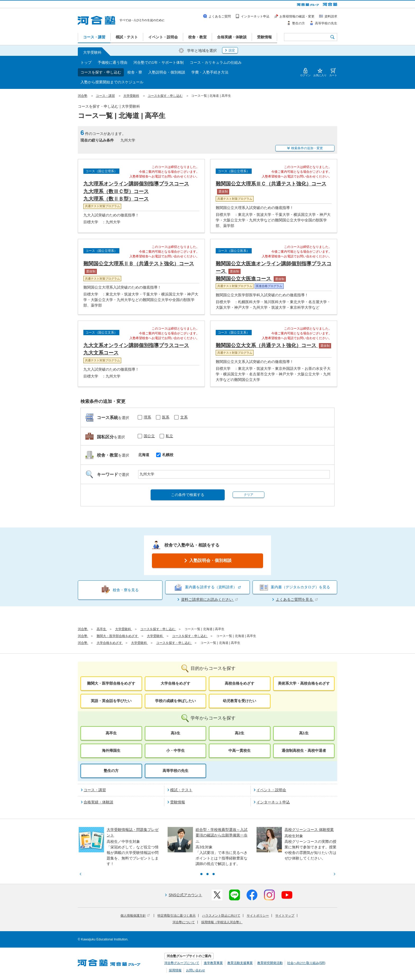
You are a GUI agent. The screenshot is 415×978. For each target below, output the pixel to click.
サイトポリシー (258, 915)
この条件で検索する (187, 495)
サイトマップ (284, 915)
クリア (248, 495)
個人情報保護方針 (135, 915)
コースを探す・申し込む (100, 72)
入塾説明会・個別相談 (166, 72)
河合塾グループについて (181, 963)
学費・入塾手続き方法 (209, 72)
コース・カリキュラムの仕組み (216, 62)
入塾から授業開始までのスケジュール (111, 82)
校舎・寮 (134, 72)
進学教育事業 (213, 963)
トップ (86, 62)
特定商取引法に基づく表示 (176, 915)
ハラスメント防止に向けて (221, 915)
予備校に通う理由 (112, 62)
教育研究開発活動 (270, 963)
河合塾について (184, 922)
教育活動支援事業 (240, 963)
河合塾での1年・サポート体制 (158, 62)
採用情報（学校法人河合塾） (221, 922)
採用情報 (175, 970)
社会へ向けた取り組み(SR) (306, 963)
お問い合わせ (195, 970)
